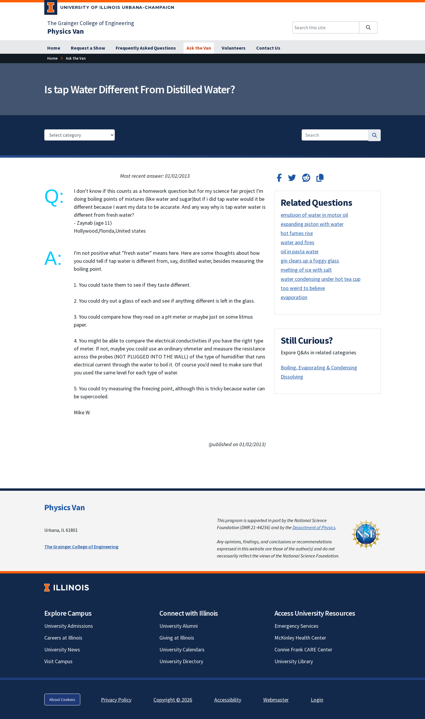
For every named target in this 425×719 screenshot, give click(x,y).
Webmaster (276, 699)
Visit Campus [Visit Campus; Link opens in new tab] (58, 661)
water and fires (297, 242)
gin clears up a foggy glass (310, 260)
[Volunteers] (234, 48)
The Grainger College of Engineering (81, 547)
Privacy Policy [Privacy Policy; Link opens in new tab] (116, 699)
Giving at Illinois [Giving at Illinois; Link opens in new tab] (176, 637)
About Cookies (62, 699)
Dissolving (292, 376)
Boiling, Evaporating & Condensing (319, 367)
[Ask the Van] (199, 48)
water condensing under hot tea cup (320, 278)
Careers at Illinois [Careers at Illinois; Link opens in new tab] (63, 637)
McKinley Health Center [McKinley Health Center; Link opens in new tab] (300, 637)
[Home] (53, 48)
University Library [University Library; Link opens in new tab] (293, 661)
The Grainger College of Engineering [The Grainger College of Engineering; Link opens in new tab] (90, 23)
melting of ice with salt (306, 269)
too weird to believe (303, 288)
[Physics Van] (65, 31)
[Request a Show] (88, 48)
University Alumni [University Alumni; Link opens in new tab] (178, 625)
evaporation (294, 297)
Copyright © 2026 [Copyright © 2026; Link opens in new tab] (172, 699)
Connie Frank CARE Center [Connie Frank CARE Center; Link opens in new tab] (303, 649)
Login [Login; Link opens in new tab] (317, 699)
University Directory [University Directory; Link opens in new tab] (181, 661)
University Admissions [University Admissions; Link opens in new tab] (68, 625)
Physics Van (64, 507)
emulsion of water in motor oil (314, 214)
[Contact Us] (268, 48)
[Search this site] (326, 27)
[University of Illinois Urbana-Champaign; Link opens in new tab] (109, 8)
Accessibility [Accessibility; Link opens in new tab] (227, 699)
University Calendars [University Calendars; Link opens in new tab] (182, 649)
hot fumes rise (297, 233)
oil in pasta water (300, 251)
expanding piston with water (312, 224)
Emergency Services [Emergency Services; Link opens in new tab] (296, 625)
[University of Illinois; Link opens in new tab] (66, 588)
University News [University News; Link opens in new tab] (62, 649)
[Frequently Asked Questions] (146, 48)
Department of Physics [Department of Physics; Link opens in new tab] (313, 527)
